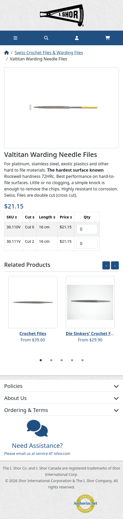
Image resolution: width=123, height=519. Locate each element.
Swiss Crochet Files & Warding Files (49, 52)
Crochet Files (33, 333)
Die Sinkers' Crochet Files (92, 333)
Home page (61, 15)
